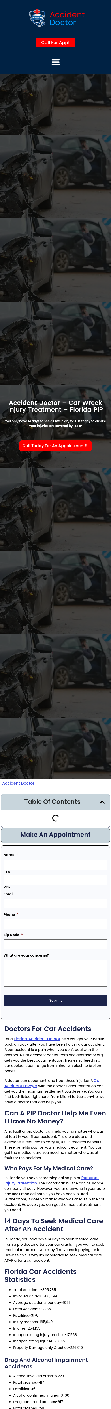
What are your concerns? (26, 955)
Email (9, 894)
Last (7, 886)
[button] (55, 62)
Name (11, 855)
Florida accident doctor (37, 1039)
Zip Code (13, 935)
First (7, 871)
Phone (11, 914)
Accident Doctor (18, 783)
